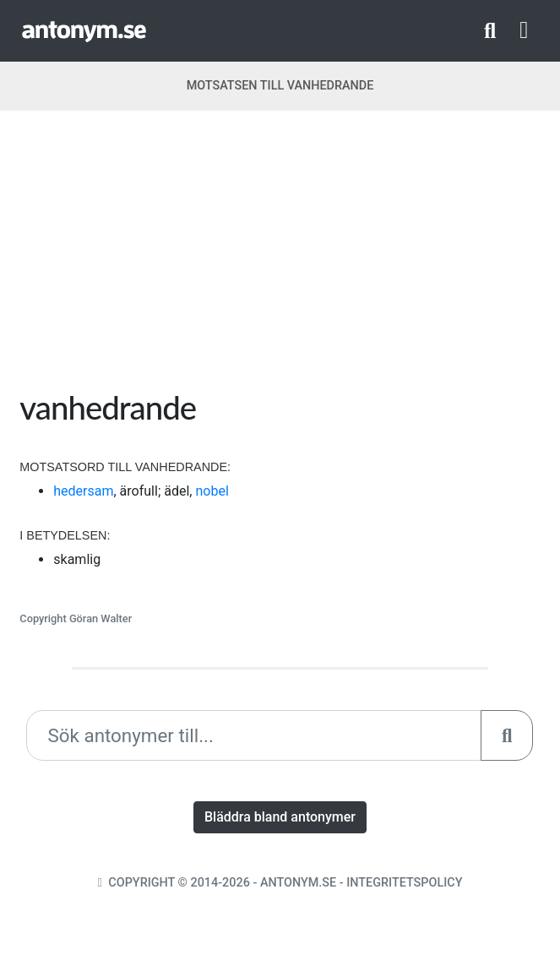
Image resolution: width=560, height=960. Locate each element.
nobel (211, 491)
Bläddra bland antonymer (280, 817)
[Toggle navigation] (523, 30)
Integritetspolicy (404, 883)
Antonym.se (298, 883)
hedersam (83, 491)
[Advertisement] (280, 256)
